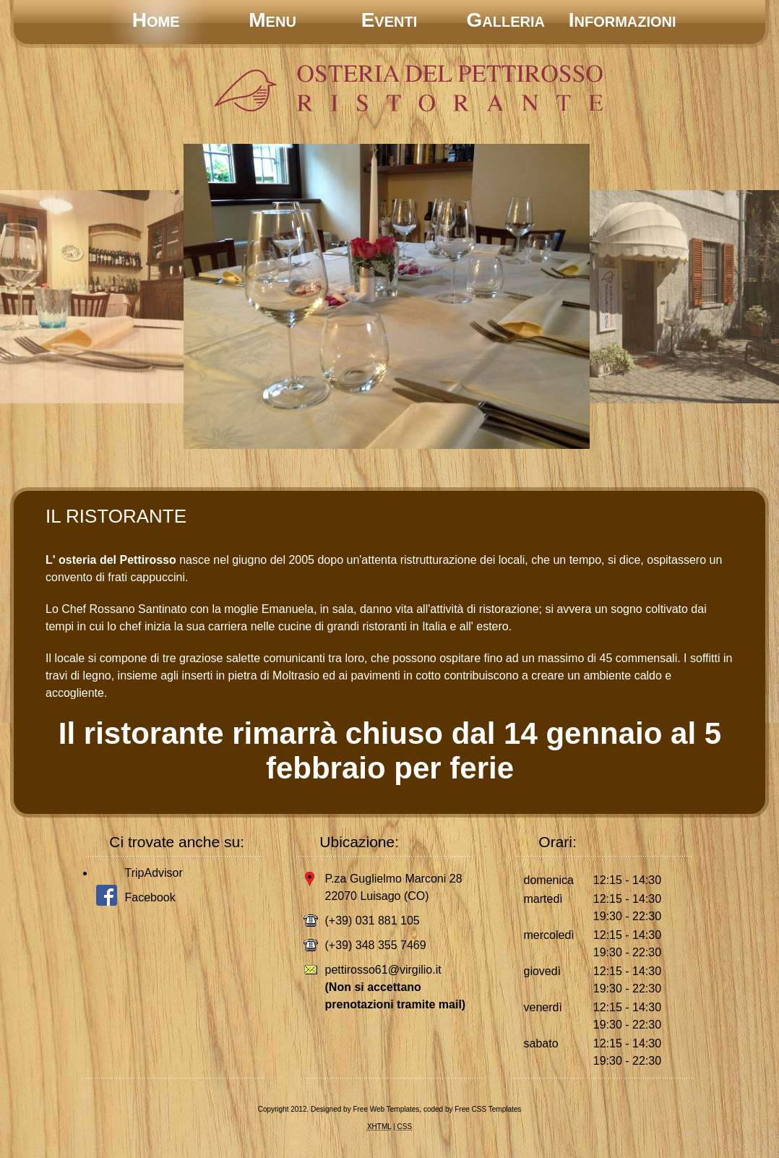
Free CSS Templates (488, 1109)
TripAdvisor (154, 873)
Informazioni (622, 20)
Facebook (150, 897)
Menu (272, 20)
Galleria (506, 20)
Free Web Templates (386, 1109)
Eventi (389, 20)
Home (156, 20)
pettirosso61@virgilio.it (383, 970)
